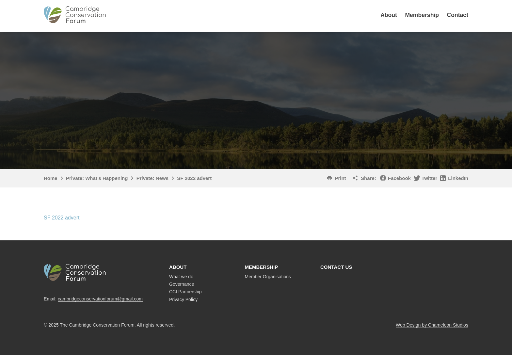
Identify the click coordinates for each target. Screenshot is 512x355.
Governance (181, 284)
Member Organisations (268, 276)
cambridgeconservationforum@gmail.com (100, 298)
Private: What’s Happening (97, 178)
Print (340, 178)
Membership (422, 15)
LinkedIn (458, 178)
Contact (458, 15)
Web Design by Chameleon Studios (432, 325)
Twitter (429, 178)
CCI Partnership (185, 291)
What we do (181, 276)
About (388, 15)
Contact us (336, 267)
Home (50, 178)
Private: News (152, 178)
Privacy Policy (183, 299)
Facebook (399, 178)
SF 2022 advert (61, 217)
